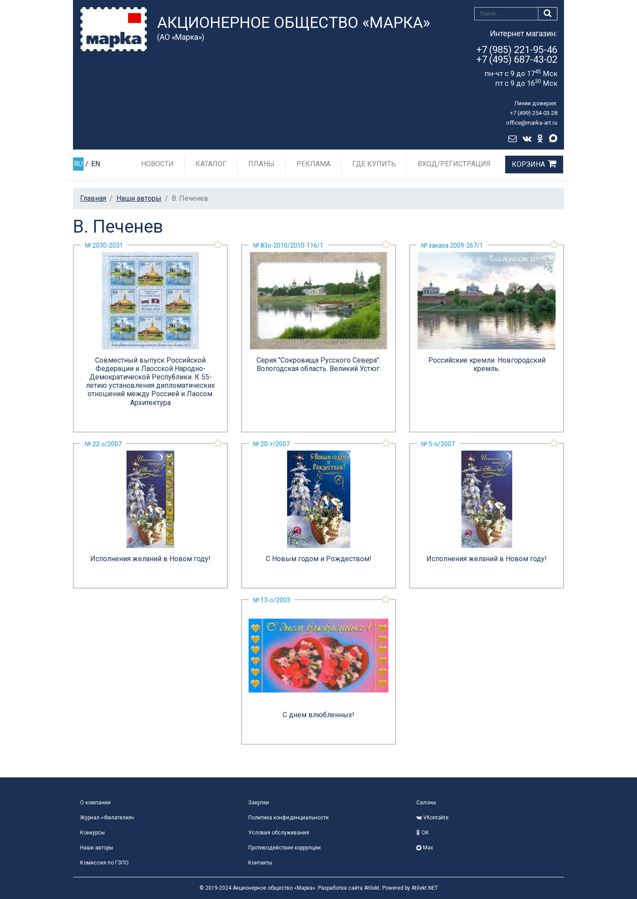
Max (424, 848)
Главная (93, 198)
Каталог (211, 164)
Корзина (528, 164)
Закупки (258, 803)
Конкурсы (92, 833)
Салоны (426, 803)
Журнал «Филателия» (107, 818)
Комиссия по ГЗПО (104, 863)
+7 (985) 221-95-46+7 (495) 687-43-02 (516, 54)
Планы (261, 164)
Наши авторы (138, 198)
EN (95, 164)
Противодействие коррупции (284, 848)
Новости (157, 164)
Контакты (260, 863)
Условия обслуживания (278, 833)
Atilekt (372, 888)
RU (78, 164)
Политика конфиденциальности (288, 818)
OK (422, 833)
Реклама (313, 164)
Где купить (374, 164)
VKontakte (432, 818)
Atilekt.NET (424, 888)
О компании (95, 803)
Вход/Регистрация (454, 164)
